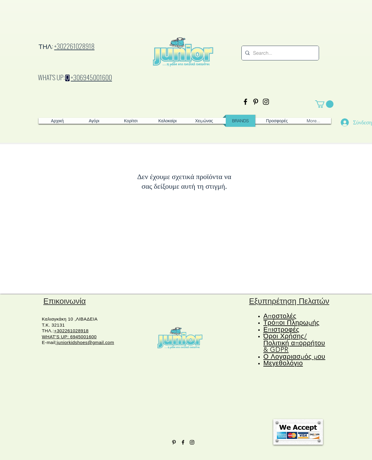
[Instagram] (266, 102)
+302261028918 (74, 46)
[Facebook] (245, 102)
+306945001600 (91, 77)
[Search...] (279, 53)
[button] (324, 104)
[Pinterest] (256, 102)
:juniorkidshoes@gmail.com (84, 342)
